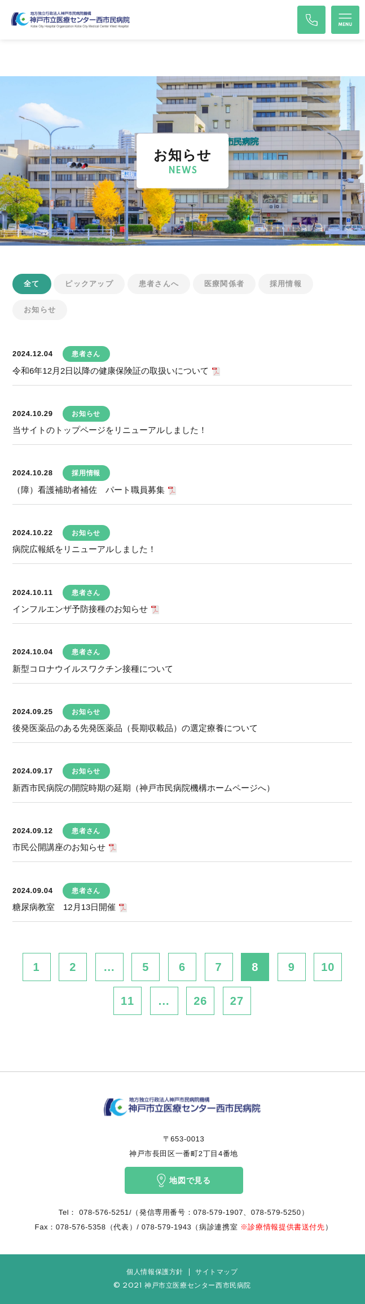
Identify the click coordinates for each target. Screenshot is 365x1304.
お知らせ (40, 309)
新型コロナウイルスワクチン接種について (92, 668)
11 (127, 1001)
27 (237, 1001)
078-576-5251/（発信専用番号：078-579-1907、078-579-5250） (193, 1212)
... (109, 967)
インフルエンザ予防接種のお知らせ (80, 609)
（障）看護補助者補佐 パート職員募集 (88, 490)
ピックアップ (89, 283)
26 (200, 1001)
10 (328, 967)
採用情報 (286, 283)
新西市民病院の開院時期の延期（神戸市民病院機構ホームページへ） (143, 788)
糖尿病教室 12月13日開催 (64, 907)
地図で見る (183, 1180)
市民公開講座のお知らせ (58, 847)
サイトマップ (216, 1272)
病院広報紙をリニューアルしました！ (84, 549)
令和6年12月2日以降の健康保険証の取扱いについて (110, 370)
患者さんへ (159, 283)
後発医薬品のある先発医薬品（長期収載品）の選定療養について (135, 728)
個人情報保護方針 (154, 1272)
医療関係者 (224, 283)
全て (32, 283)
